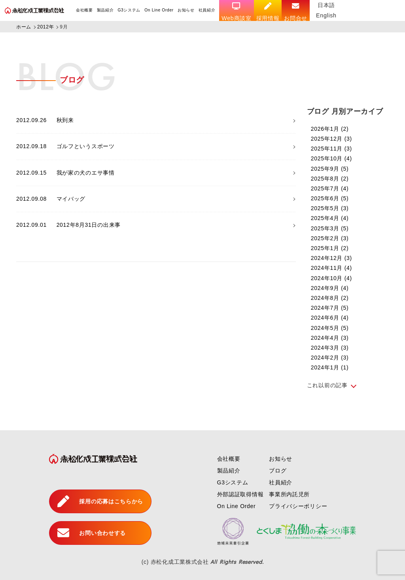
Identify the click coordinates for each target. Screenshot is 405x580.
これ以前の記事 (327, 385)
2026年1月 (330, 129)
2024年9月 (330, 288)
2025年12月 (331, 139)
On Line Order (159, 10)
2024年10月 (331, 278)
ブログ (277, 470)
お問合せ (296, 11)
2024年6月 (330, 317)
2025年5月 (330, 208)
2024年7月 (330, 308)
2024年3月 (330, 348)
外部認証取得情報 (240, 494)
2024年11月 (331, 268)
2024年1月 (330, 367)
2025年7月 (330, 188)
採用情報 (268, 11)
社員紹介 (207, 10)
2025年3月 (330, 228)
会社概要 (84, 10)
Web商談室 (237, 11)
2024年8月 (330, 298)
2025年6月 (330, 198)
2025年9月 (330, 169)
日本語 (326, 5)
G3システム (129, 10)
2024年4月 (330, 338)
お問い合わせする (91, 533)
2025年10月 (331, 158)
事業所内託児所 (289, 494)
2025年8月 (330, 178)
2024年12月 (331, 258)
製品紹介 (105, 10)
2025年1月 (330, 248)
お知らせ (186, 10)
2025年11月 (331, 148)
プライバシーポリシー (298, 506)
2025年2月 (330, 238)
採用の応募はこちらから (100, 501)
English (326, 15)
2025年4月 (330, 218)
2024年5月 (330, 328)
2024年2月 (330, 357)
